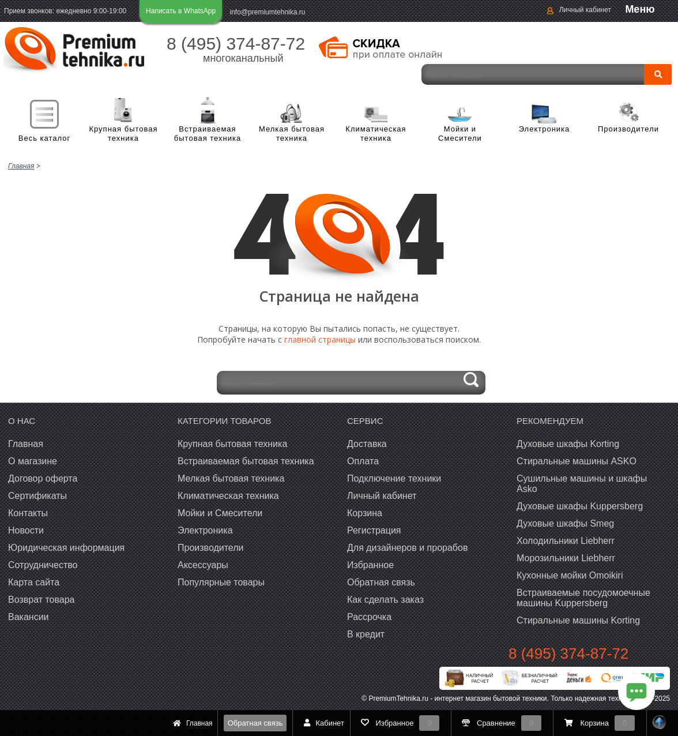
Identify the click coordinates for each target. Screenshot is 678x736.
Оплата (363, 460)
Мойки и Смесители (460, 133)
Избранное (370, 564)
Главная (25, 443)
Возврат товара (41, 598)
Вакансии (28, 616)
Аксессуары (203, 564)
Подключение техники (394, 477)
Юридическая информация (66, 546)
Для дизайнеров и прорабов (407, 546)
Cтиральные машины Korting (578, 619)
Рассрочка (369, 616)
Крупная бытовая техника (123, 133)
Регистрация (374, 529)
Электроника (544, 129)
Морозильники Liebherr (566, 557)
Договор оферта (42, 477)
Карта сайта (33, 581)
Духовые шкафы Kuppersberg (580, 505)
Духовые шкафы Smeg (565, 522)
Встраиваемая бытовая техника (207, 133)
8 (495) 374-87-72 (236, 43)
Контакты (28, 512)
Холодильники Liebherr (566, 540)
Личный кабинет (585, 10)
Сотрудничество (43, 564)
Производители (628, 129)
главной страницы (320, 338)
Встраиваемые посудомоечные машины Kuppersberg (583, 597)
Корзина (364, 512)
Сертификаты (37, 495)
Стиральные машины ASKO (576, 460)
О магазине (32, 460)
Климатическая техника (375, 133)
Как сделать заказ (385, 598)
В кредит (366, 633)
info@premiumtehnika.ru (268, 12)
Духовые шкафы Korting (568, 443)
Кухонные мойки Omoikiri (570, 574)
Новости (26, 529)
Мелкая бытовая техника (292, 133)
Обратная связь (255, 723)
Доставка (367, 443)
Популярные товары (221, 581)
